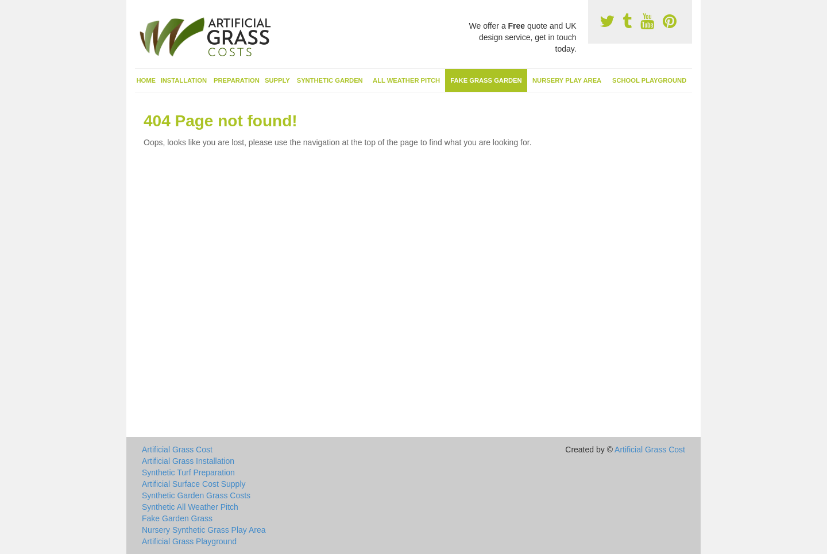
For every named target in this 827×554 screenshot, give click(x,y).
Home (146, 80)
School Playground (649, 80)
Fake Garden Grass (177, 518)
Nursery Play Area (566, 80)
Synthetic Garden (330, 80)
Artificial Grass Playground (189, 541)
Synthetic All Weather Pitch (190, 507)
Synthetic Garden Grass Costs (196, 495)
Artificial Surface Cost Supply (194, 484)
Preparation (237, 80)
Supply (277, 80)
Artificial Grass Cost (177, 449)
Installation (184, 80)
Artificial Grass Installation (188, 461)
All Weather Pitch (406, 80)
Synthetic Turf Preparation (188, 472)
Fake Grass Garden (485, 80)
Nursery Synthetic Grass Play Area (204, 529)
